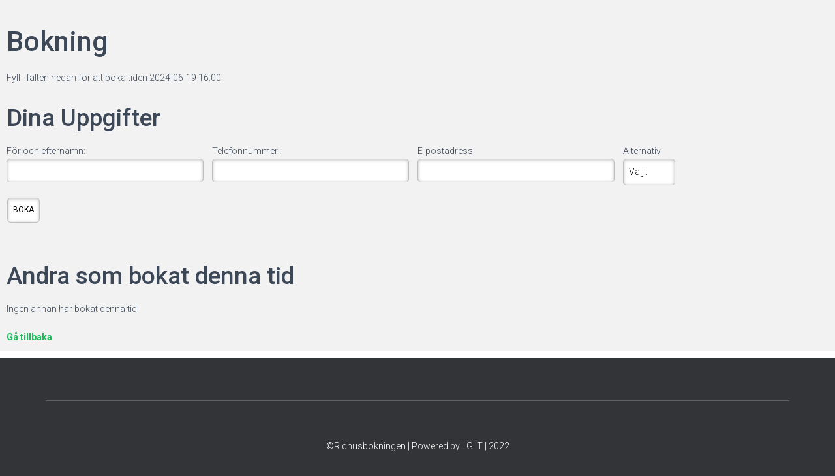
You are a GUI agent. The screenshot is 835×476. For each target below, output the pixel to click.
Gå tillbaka (29, 337)
